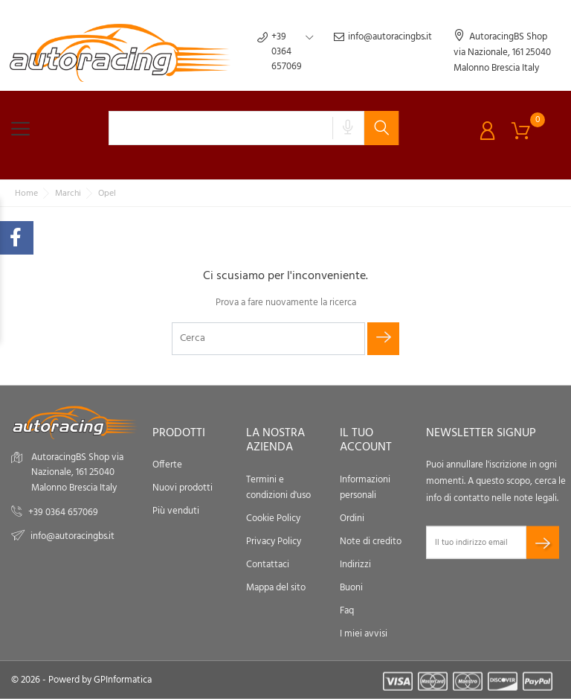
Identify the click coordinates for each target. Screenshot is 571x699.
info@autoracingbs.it (383, 52)
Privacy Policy (273, 541)
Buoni (351, 587)
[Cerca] (268, 338)
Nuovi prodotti (182, 488)
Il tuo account (366, 440)
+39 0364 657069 (63, 512)
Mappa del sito (276, 587)
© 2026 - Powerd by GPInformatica (81, 680)
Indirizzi (355, 564)
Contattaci (267, 564)
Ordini (352, 518)
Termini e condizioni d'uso (278, 486)
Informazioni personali (365, 486)
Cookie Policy (273, 518)
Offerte (167, 465)
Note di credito (370, 541)
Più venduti (175, 511)
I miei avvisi (363, 634)
